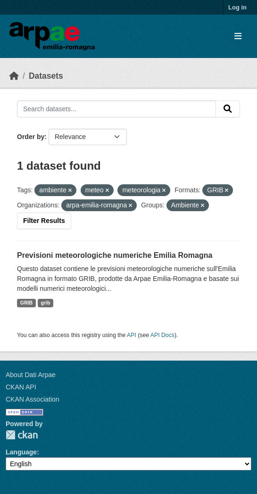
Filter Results (44, 220)
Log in (237, 7)
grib (45, 302)
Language (21, 452)
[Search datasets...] (116, 108)
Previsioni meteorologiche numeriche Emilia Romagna (114, 255)
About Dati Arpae (31, 375)
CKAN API (21, 387)
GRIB (26, 302)
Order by (30, 136)
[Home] (14, 76)
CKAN (22, 435)
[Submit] (228, 108)
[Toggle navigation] (238, 36)
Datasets (46, 76)
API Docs (162, 335)
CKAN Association (32, 399)
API (131, 335)
